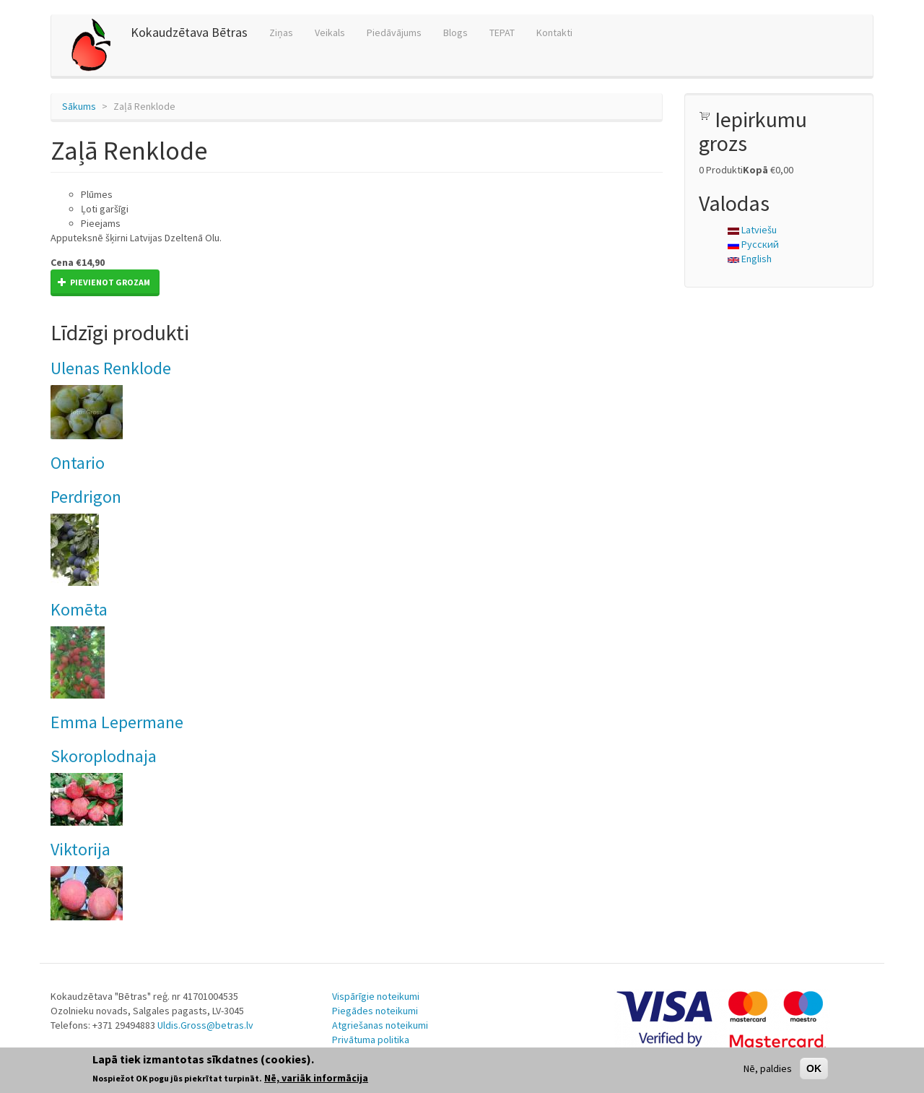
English (750, 258)
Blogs (455, 32)
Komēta (79, 609)
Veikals (330, 32)
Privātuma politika (370, 1039)
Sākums (79, 106)
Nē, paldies (768, 1068)
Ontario (78, 463)
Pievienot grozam (104, 282)
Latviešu (752, 229)
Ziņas (281, 32)
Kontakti (554, 32)
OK (813, 1068)
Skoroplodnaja (104, 756)
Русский (753, 244)
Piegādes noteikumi (375, 1010)
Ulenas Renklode (111, 368)
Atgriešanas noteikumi (380, 1025)
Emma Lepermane (117, 722)
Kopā (755, 169)
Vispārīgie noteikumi (375, 996)
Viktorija (80, 849)
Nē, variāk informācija (316, 1077)
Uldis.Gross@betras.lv (205, 1025)
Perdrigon (86, 496)
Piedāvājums (394, 32)
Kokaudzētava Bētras (189, 32)
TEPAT (502, 32)
